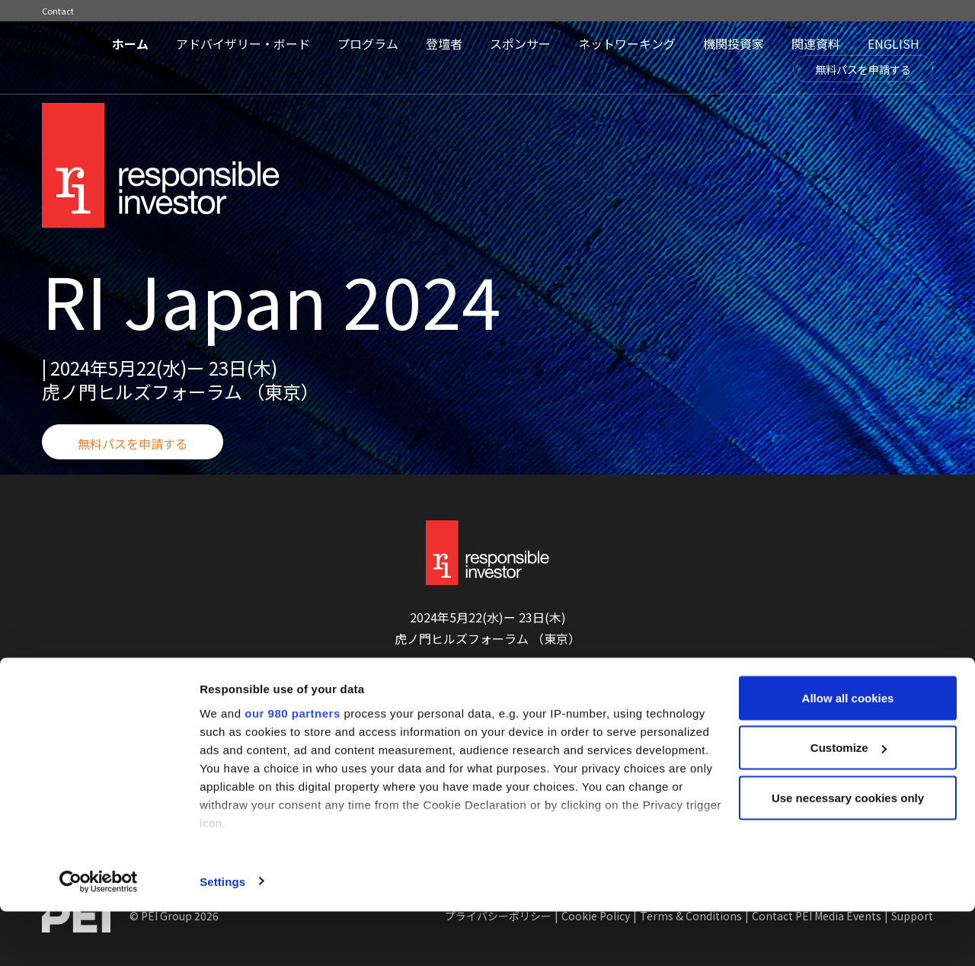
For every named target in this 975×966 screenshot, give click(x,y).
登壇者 (444, 43)
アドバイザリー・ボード (243, 43)
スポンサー (520, 43)
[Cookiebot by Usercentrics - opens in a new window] (98, 936)
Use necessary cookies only (848, 852)
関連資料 (815, 43)
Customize (848, 802)
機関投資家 (733, 43)
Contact (58, 11)
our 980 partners (292, 767)
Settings (222, 935)
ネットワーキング (627, 43)
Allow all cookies (848, 752)
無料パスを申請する (863, 69)
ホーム (130, 43)
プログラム (367, 43)
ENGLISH (893, 43)
